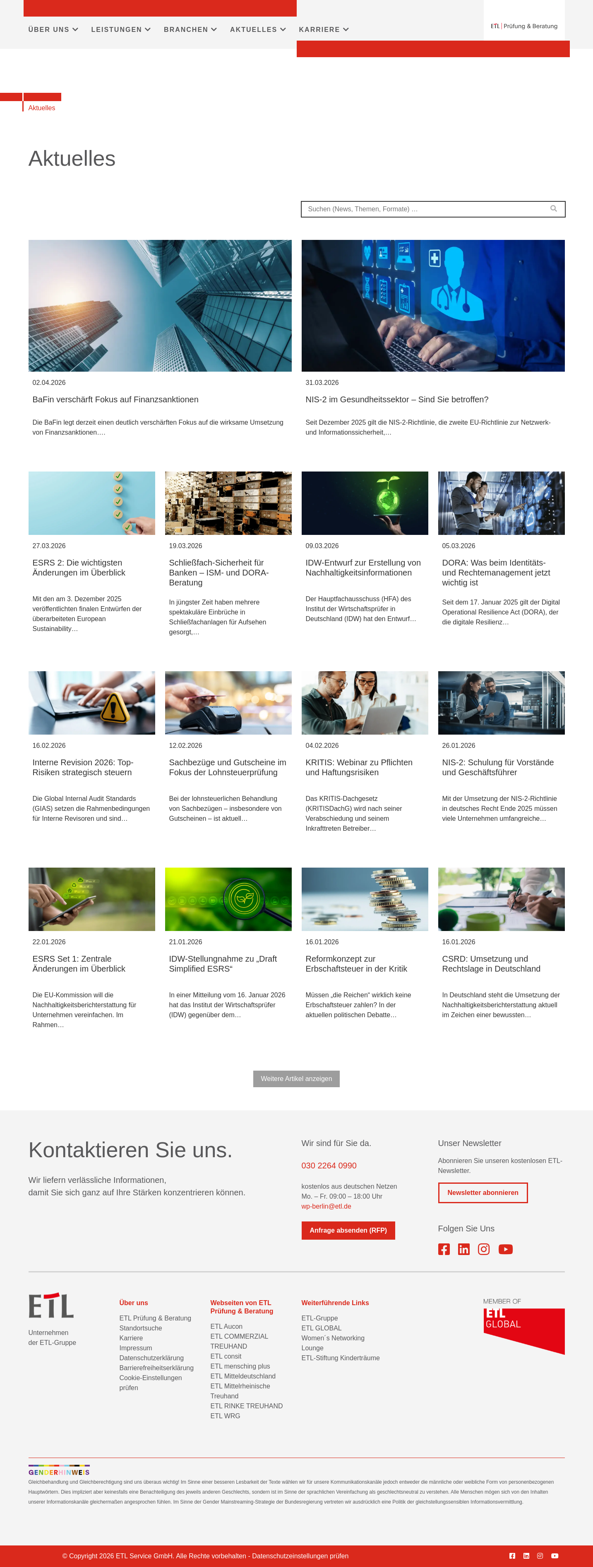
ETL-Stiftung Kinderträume (341, 1357)
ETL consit (226, 1356)
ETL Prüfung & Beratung (156, 1318)
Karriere (131, 1338)
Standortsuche (141, 1328)
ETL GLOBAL (322, 1328)
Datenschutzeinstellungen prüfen (300, 1556)
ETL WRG (225, 1415)
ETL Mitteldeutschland (243, 1376)
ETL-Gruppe (320, 1318)
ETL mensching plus (240, 1366)
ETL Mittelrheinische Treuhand (240, 1391)
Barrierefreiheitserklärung (157, 1367)
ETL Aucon (227, 1326)
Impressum (136, 1348)
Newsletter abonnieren (483, 1192)
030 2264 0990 (329, 1165)
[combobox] (433, 209)
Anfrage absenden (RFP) (348, 1230)
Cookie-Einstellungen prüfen (151, 1382)
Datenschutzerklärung (152, 1357)
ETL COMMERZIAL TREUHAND (239, 1341)
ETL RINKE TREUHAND (247, 1406)
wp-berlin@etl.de (326, 1206)
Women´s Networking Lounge (333, 1343)
